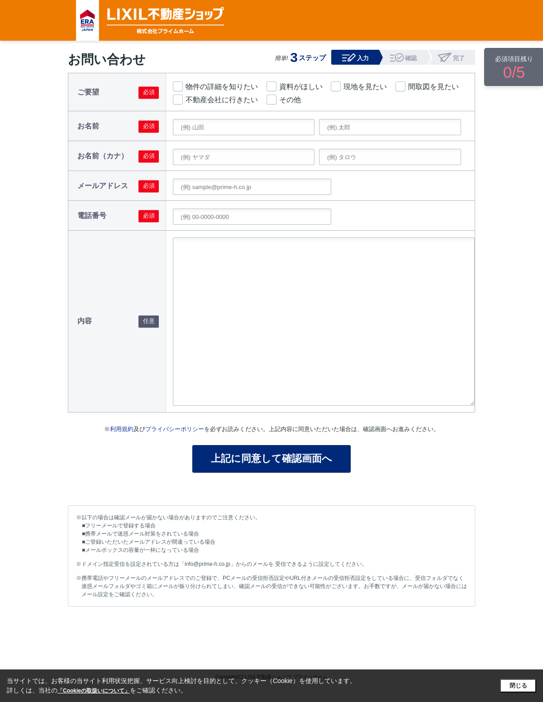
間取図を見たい (433, 86)
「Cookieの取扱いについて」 (93, 691)
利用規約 (121, 429)
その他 (290, 100)
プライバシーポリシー (174, 429)
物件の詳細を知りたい (222, 86)
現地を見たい (365, 86)
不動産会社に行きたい (222, 100)
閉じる (518, 685)
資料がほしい (301, 86)
